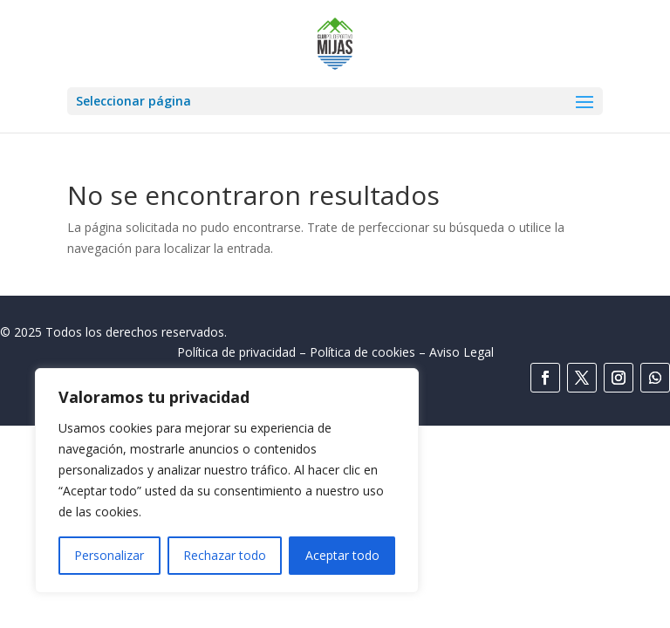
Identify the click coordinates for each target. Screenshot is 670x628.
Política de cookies (362, 352)
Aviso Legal (461, 352)
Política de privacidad (236, 352)
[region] (227, 480)
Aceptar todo (342, 555)
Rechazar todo (224, 555)
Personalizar (109, 555)
